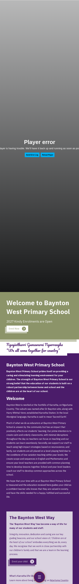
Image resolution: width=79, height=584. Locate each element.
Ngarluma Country (59, 580)
